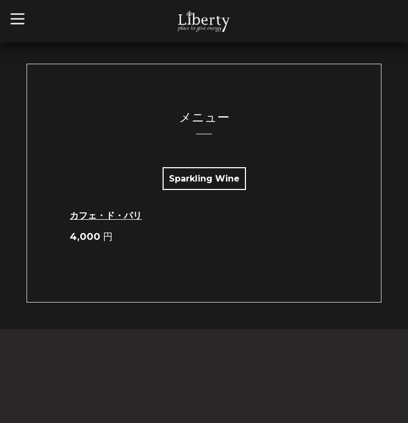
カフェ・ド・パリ (106, 215)
